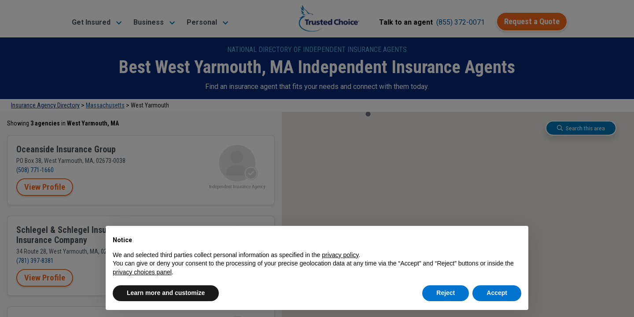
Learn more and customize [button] (166, 292)
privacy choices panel (142, 272)
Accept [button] (497, 292)
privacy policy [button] (340, 254)
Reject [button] (445, 292)
